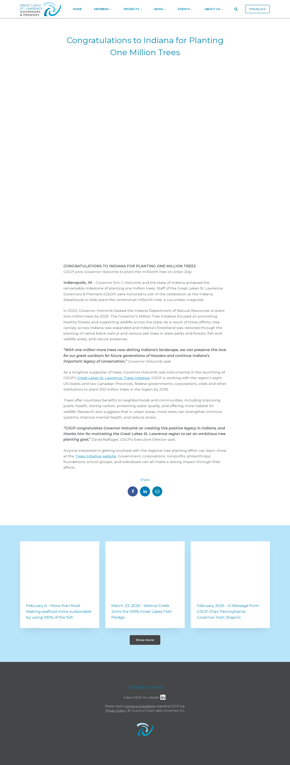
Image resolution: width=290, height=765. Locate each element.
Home (77, 9)
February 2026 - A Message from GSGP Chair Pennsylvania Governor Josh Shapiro (228, 611)
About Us (214, 9)
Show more (145, 640)
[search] (236, 9)
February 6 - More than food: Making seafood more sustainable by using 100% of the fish (58, 611)
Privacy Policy (115, 710)
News (160, 9)
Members (103, 9)
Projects (133, 9)
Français (257, 9)
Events (185, 9)
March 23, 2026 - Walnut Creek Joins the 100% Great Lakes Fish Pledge (141, 611)
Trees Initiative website (95, 456)
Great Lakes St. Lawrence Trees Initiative (113, 378)
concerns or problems (140, 706)
